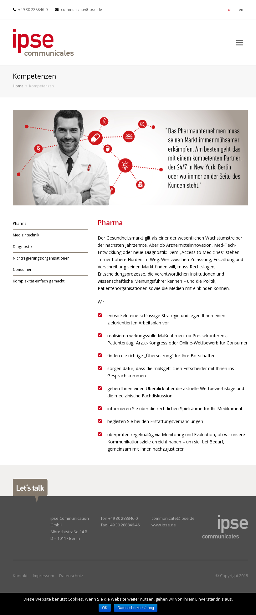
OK (104, 608)
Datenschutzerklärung (135, 608)
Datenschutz (71, 575)
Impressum (43, 575)
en (241, 9)
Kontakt (20, 575)
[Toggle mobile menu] (239, 42)
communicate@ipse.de (81, 9)
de (230, 9)
